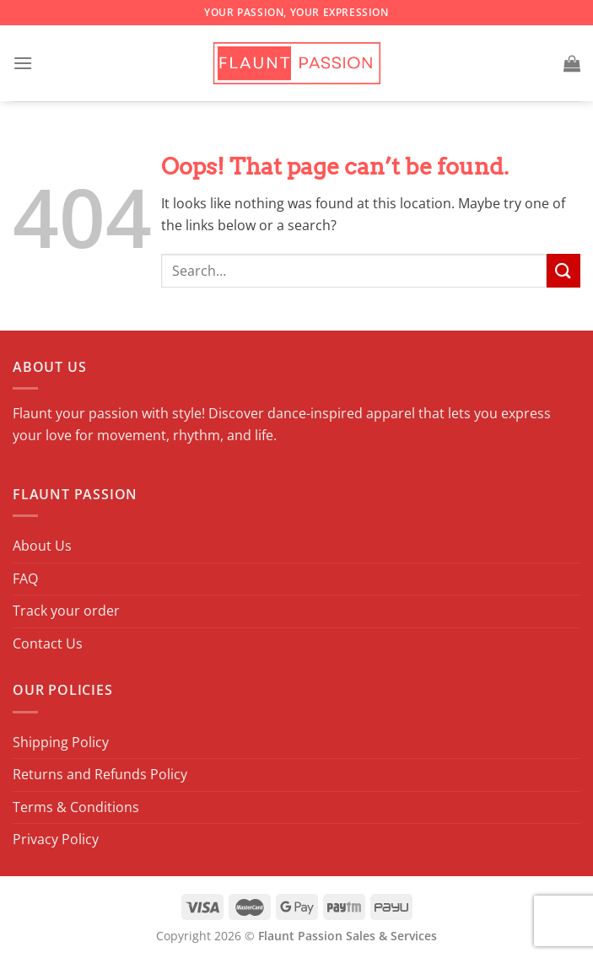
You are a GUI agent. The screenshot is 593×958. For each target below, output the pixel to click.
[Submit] (563, 270)
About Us (42, 545)
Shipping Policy (61, 742)
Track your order (66, 610)
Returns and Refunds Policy (100, 774)
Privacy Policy (56, 839)
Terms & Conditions (76, 807)
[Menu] (23, 62)
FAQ (25, 578)
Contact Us (48, 643)
